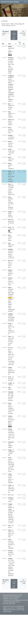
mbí (13, 338)
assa (11, 107)
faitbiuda (10, 207)
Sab (9, 104)
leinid (9, 174)
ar (12, 113)
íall (9, 173)
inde (9, 463)
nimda (9, 302)
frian (9, 121)
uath (12, 393)
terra (12, 495)
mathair (12, 319)
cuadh (12, 490)
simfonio (10, 568)
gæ (9, 186)
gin (9, 87)
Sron (9, 127)
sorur (9, 238)
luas (11, 343)
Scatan (10, 278)
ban (13, 562)
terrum (10, 330)
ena (12, 131)
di (13, 171)
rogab (9, 309)
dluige (9, 194)
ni (12, 299)
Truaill (10, 383)
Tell (9, 387)
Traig (9, 323)
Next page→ (14, 38)
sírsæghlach (11, 92)
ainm (9, 66)
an (9, 453)
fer (9, 411)
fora (13, 96)
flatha (9, 71)
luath (9, 461)
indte (9, 535)
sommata (10, 289)
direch (9, 423)
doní (9, 345)
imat (9, 131)
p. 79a (24, 429)
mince (12, 363)
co (12, 104)
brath (11, 87)
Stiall (9, 171)
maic (9, 320)
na (13, 137)
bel (11, 453)
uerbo (9, 159)
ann (12, 143)
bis (11, 146)
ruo (13, 229)
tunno (9, 406)
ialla (10, 519)
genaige (10, 199)
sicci (9, 400)
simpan (10, 567)
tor (13, 377)
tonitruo (10, 541)
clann (11, 522)
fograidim (10, 548)
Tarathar (10, 392)
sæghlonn (10, 89)
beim (11, 512)
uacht (9, 432)
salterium (10, 273)
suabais (10, 315)
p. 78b (24, 58)
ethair (11, 219)
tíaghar (10, 447)
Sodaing (10, 314)
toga (9, 531)
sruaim (10, 129)
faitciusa (10, 202)
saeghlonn (10, 94)
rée (13, 258)
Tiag (9, 530)
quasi (9, 48)
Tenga (10, 450)
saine (11, 296)
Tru (9, 347)
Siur (9, 235)
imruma (12, 223)
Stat (9, 157)
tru (9, 369)
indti (12, 432)
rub (13, 227)
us (13, 436)
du (9, 98)
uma (10, 563)
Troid (9, 457)
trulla (9, 477)
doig (9, 351)
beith (9, 372)
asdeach (10, 445)
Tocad (9, 485)
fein (9, 514)
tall (9, 455)
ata (9, 359)
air (8, 395)
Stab (9, 163)
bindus (11, 570)
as (8, 200)
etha (13, 151)
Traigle (10, 504)
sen (9, 251)
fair (9, 399)
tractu (9, 325)
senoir (9, 79)
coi (10, 200)
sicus (9, 265)
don (12, 59)
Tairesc (10, 416)
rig (13, 327)
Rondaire (10, 58)
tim (9, 560)
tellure (10, 389)
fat (10, 258)
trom (11, 378)
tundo (9, 501)
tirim (9, 267)
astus (9, 527)
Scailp (9, 211)
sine (9, 254)
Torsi (9, 377)
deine (9, 301)
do (9, 209)
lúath (12, 466)
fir (8, 223)
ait (9, 469)
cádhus (10, 488)
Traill (9, 474)
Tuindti (10, 498)
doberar (10, 51)
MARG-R (10, 297)
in (12, 179)
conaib (10, 256)
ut (13, 81)
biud (9, 64)
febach (10, 304)
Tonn (9, 403)
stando (10, 165)
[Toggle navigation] (25, 2)
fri (14, 332)
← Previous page (14, 33)
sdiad (12, 176)
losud (9, 479)
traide (12, 464)
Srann (9, 141)
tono (9, 546)
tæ (12, 525)
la (13, 469)
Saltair (10, 270)
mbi (12, 204)
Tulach (10, 429)
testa (12, 292)
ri (11, 96)
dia (11, 514)
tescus (12, 419)
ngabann (11, 451)
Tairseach (10, 442)
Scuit (9, 197)
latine (9, 275)
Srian (9, 119)
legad (13, 309)
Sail (9, 243)
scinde (9, 192)
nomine (10, 123)
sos (12, 221)
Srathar (10, 135)
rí (8, 299)
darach (11, 397)
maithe (10, 246)
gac (9, 69)
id (13, 105)
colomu (10, 101)
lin (13, 498)
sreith (11, 137)
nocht (9, 436)
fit (11, 554)
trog (9, 517)
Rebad (10, 46)
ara (9, 166)
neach (9, 252)
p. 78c (24, 235)
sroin (9, 146)
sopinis (10, 113)
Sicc (9, 260)
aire (13, 64)
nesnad (10, 138)
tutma (10, 358)
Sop (9, 112)
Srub (9, 227)
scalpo (9, 215)
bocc (12, 560)
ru (10, 349)
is (14, 113)
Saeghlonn (11, 76)
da (13, 507)
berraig (11, 410)
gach (9, 96)
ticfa (9, 464)
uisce (9, 132)
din (11, 411)
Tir (9, 495)
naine (9, 308)
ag (11, 369)
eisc (13, 152)
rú (9, 356)
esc (11, 418)
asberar (10, 340)
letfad (9, 507)
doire (9, 481)
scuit (9, 279)
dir (13, 383)
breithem (10, 77)
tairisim (10, 160)
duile (10, 299)
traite (11, 341)
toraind (12, 543)
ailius (11, 291)
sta (12, 159)
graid (11, 69)
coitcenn (10, 68)
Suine (9, 287)
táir (9, 418)
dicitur (9, 82)
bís (13, 138)
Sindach (10, 249)
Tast (9, 525)
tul (9, 431)
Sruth (9, 149)
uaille (9, 384)
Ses (9, 219)
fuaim (9, 306)
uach (11, 431)
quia (9, 554)
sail (10, 562)
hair (10, 364)
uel (10, 189)
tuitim (9, 353)
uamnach (10, 552)
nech (11, 251)
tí (8, 356)
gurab (12, 372)
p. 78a (24, 46)
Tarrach (10, 550)
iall (11, 517)
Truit (9, 336)
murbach (10, 413)
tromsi (10, 380)
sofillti (9, 245)
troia (9, 361)
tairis (9, 53)
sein (12, 400)
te (13, 450)
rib (10, 50)
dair (9, 393)
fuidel (9, 115)
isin (11, 145)
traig (9, 506)
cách (11, 209)
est (9, 107)
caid (9, 487)
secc (9, 262)
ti (13, 356)
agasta (10, 370)
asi (9, 332)
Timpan (10, 558)
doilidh (13, 317)
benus (11, 332)
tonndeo (10, 408)
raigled (10, 509)
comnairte (10, 168)
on (13, 336)
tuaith (9, 73)
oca (9, 512)
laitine (9, 240)
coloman (10, 81)
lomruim (10, 217)
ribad (12, 48)
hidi (11, 173)
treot (9, 338)
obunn (10, 459)
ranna (9, 59)
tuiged (10, 117)
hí (8, 189)
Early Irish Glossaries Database (10, 2)
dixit (9, 292)
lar (8, 333)
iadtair (10, 179)
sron (9, 143)
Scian (9, 184)
